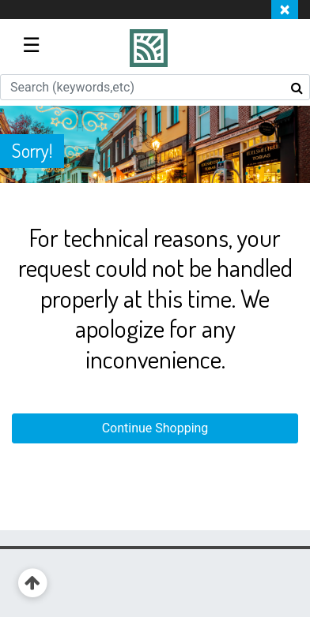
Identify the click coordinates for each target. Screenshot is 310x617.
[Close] (284, 9)
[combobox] (155, 87)
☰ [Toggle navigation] (31, 45)
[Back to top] (33, 583)
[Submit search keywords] (297, 87)
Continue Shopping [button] (155, 428)
